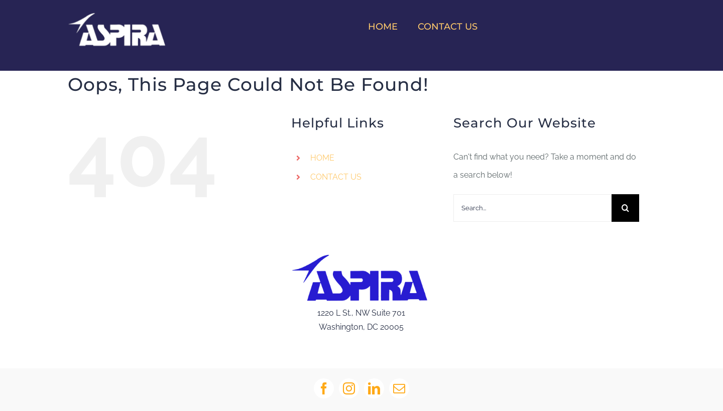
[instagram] (349, 388)
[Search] (625, 208)
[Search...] (532, 208)
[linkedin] (374, 388)
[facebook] (324, 388)
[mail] (399, 388)
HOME (322, 158)
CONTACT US (336, 177)
